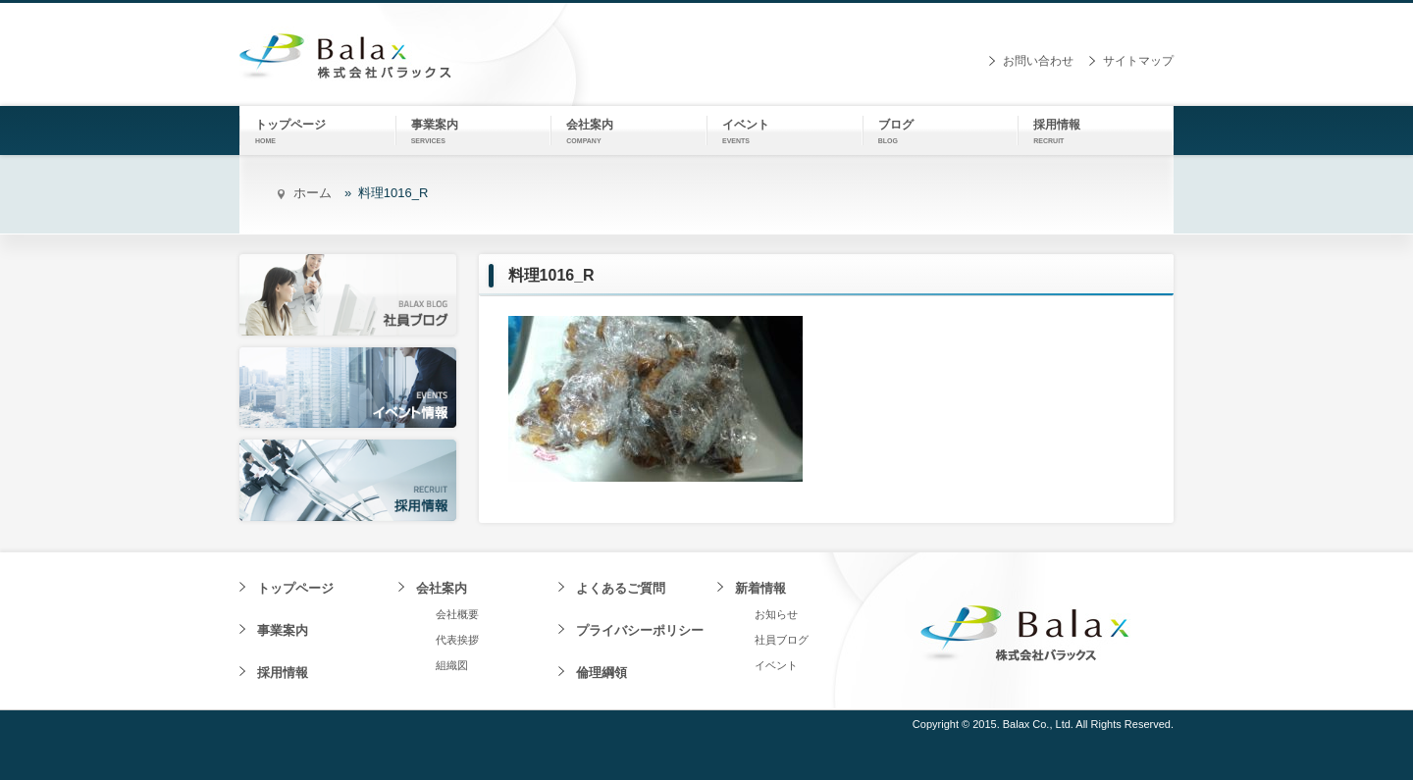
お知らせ (776, 614)
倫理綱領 (601, 672)
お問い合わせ (1038, 61)
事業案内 (282, 630)
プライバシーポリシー (640, 630)
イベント (776, 665)
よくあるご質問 (620, 588)
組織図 (452, 665)
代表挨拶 (457, 640)
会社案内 (441, 588)
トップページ (295, 588)
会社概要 (457, 614)
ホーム (312, 192)
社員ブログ (782, 640)
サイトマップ (1138, 61)
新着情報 (760, 588)
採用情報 (282, 672)
